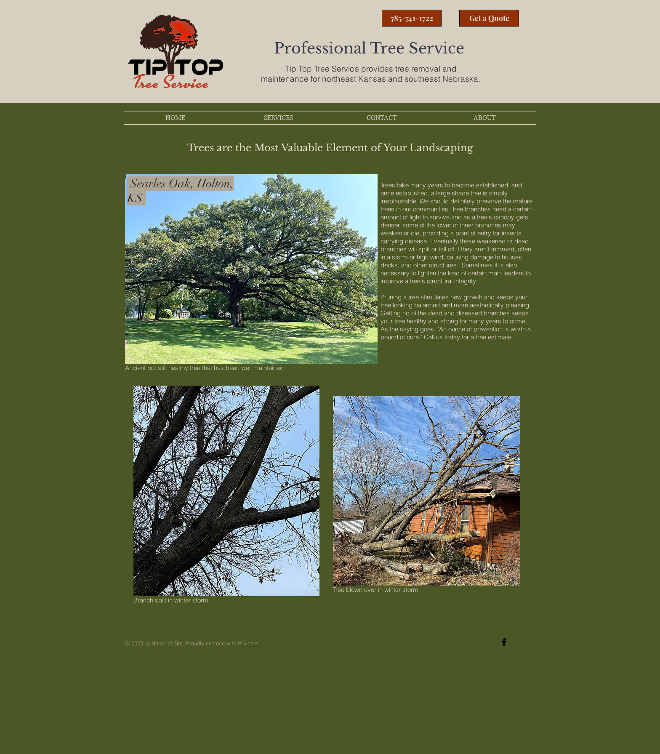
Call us (433, 337)
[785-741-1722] (412, 18)
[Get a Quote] (489, 18)
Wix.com (248, 643)
